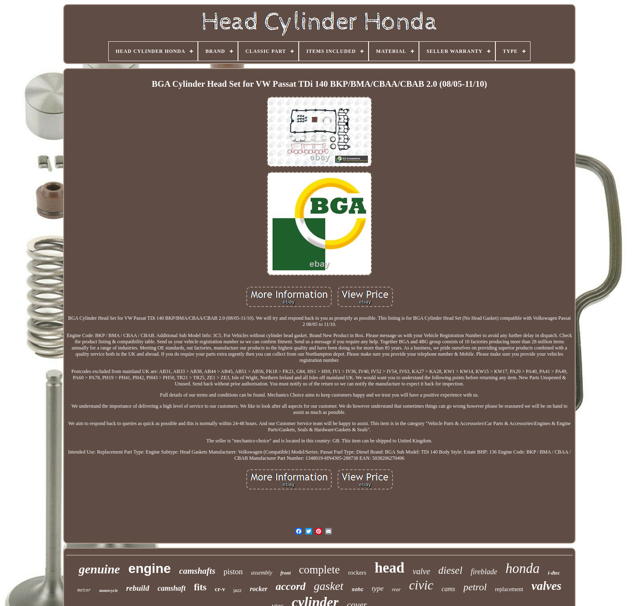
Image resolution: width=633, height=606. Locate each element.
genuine (99, 569)
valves (546, 585)
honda (522, 568)
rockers (357, 572)
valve (421, 571)
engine (149, 568)
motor (84, 590)
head (390, 568)
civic (421, 585)
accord (290, 586)
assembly (261, 573)
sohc (358, 590)
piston (233, 571)
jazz (237, 590)
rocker (259, 588)
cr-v (220, 589)
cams (448, 588)
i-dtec (554, 573)
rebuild (137, 588)
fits (200, 587)
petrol (475, 587)
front (286, 573)
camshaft (171, 588)
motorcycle (108, 590)
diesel (450, 570)
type (377, 588)
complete (319, 569)
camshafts (197, 571)
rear (396, 589)
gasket (329, 586)
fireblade (484, 572)
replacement (509, 589)
